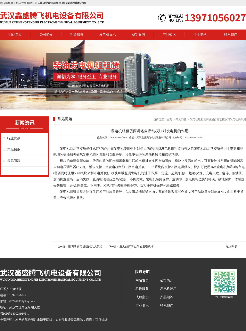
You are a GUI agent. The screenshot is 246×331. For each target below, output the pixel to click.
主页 (170, 119)
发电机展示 (107, 34)
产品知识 (169, 34)
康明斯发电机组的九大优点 (85, 246)
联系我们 (230, 34)
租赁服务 (76, 34)
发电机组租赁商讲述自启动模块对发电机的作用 (218, 119)
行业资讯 (199, 34)
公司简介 (46, 34)
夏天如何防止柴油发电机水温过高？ (142, 246)
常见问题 (13, 161)
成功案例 (138, 34)
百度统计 (101, 319)
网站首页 (15, 34)
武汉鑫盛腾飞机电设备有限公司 (154, 137)
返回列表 (231, 246)
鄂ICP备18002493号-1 (14, 313)
